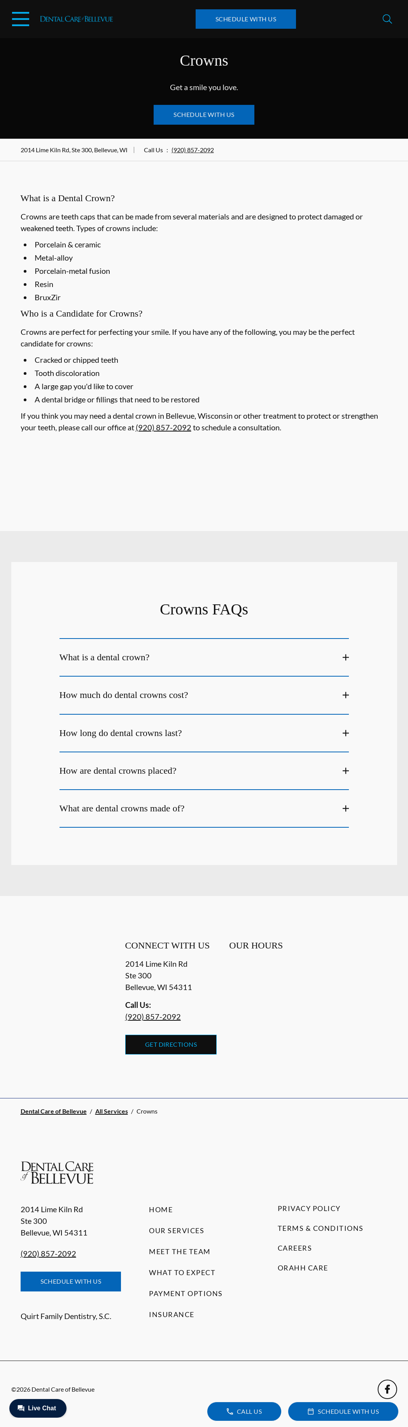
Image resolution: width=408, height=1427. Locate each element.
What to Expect (182, 1272)
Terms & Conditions (321, 1228)
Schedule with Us (246, 19)
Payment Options (186, 1293)
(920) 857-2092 (193, 149)
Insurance (171, 1314)
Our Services (176, 1230)
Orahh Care (303, 1267)
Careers (295, 1248)
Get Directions (171, 1044)
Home (161, 1209)
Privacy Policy (309, 1208)
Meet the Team (180, 1251)
